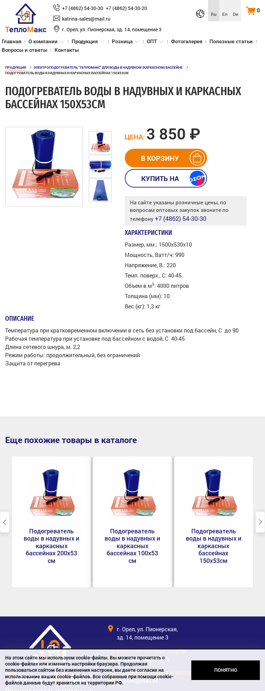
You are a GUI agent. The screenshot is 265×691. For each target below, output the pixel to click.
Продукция (85, 41)
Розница (122, 41)
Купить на (160, 178)
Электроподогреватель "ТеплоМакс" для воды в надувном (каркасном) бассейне (108, 67)
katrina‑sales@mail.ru (86, 18)
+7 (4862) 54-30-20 (126, 8)
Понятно (225, 670)
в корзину (160, 158)
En (224, 14)
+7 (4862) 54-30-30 (82, 8)
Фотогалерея (186, 41)
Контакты (67, 50)
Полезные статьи (231, 41)
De (235, 14)
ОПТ (152, 41)
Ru (213, 14)
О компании (43, 41)
